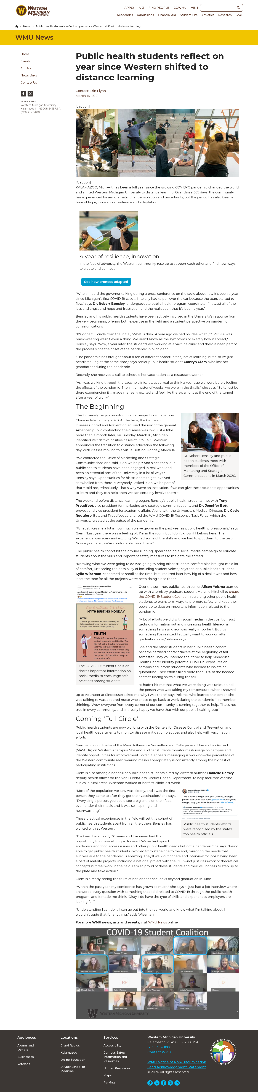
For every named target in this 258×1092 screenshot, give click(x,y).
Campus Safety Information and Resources (115, 1057)
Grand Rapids (70, 1045)
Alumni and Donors (25, 1047)
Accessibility (112, 1045)
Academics (125, 15)
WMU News (34, 37)
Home (25, 54)
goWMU (180, 7)
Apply (129, 7)
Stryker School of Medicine (72, 1069)
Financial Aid (167, 15)
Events (26, 61)
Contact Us (29, 82)
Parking (109, 1082)
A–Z (141, 7)
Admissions (145, 15)
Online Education (72, 1059)
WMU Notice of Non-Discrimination (176, 1062)
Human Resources (116, 1068)
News (27, 26)
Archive (26, 68)
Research (225, 15)
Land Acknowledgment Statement (176, 1067)
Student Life (189, 15)
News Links (29, 75)
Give (239, 15)
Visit (194, 7)
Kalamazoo (68, 1052)
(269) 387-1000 (159, 1047)
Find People (159, 7)
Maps (107, 1075)
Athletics (207, 15)
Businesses (25, 1057)
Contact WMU (159, 1052)
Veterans (23, 1064)
